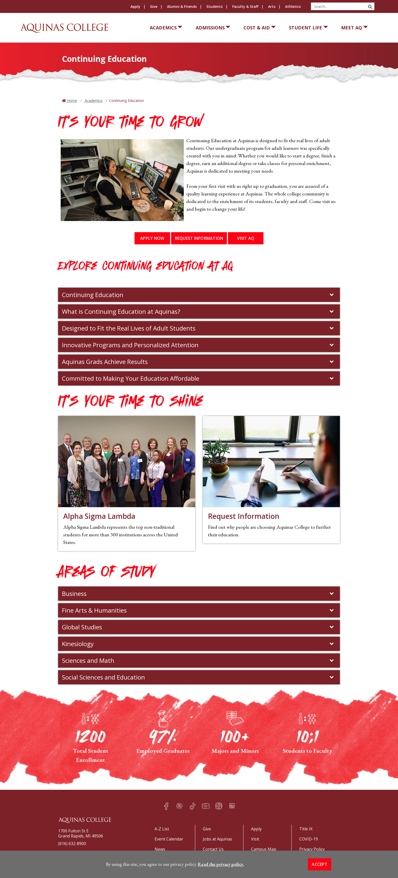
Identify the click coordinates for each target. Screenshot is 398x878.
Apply (135, 6)
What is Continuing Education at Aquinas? (198, 311)
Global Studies (198, 627)
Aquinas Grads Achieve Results (198, 361)
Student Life (305, 28)
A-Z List (162, 829)
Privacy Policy (312, 849)
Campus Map (263, 849)
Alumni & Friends (182, 6)
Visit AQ (245, 238)
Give (153, 6)
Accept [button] (319, 864)
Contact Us (213, 849)
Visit (255, 839)
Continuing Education (198, 294)
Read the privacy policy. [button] (221, 864)
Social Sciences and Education (198, 677)
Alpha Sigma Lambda (99, 516)
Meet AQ (351, 28)
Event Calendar (169, 839)
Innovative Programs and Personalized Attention (198, 345)
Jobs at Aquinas (217, 839)
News (160, 849)
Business (198, 593)
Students (214, 6)
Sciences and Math (198, 660)
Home (71, 100)
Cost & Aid (256, 28)
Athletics (293, 6)
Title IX (305, 829)
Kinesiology (198, 643)
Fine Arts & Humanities (198, 610)
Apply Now (152, 238)
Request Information (199, 238)
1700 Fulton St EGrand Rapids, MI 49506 (80, 833)
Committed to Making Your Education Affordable (198, 378)
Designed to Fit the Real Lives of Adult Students (198, 328)
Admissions (210, 28)
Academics (163, 28)
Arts (271, 6)
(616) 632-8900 (72, 843)
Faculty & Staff (245, 6)
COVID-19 (308, 839)
